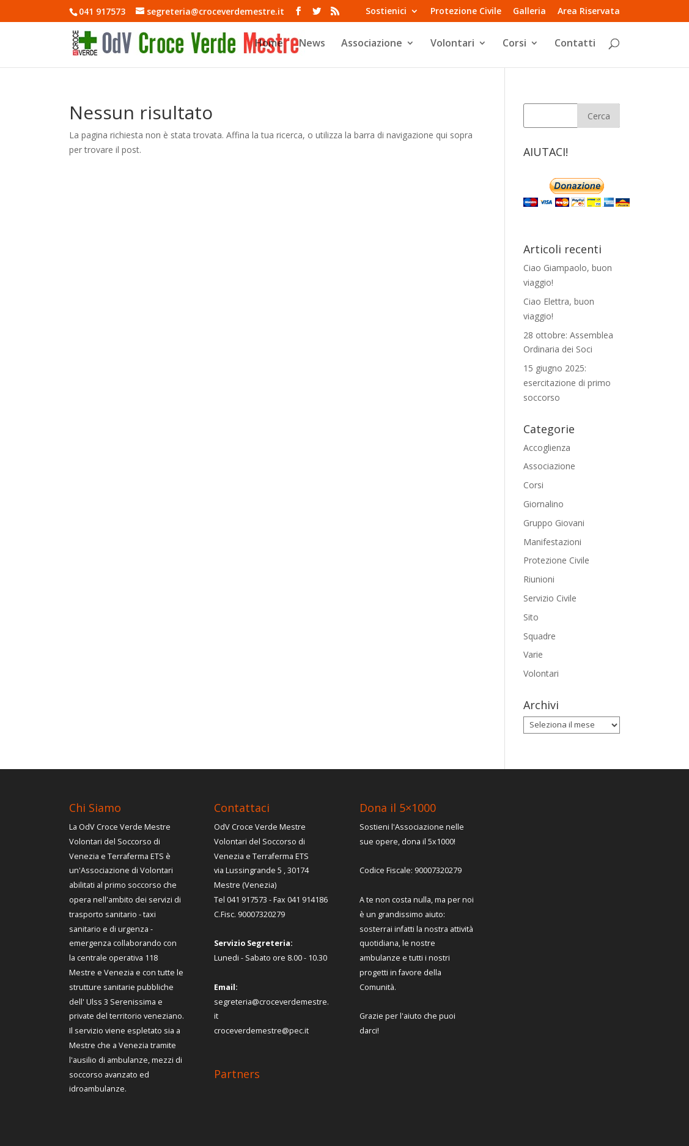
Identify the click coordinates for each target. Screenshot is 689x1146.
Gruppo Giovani (553, 523)
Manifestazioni (552, 542)
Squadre (539, 636)
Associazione (371, 44)
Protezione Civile (465, 12)
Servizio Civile (550, 598)
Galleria (529, 12)
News (312, 44)
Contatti (575, 44)
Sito (531, 617)
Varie (533, 654)
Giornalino (543, 504)
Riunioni (539, 579)
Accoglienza (546, 447)
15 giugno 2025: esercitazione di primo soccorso (567, 382)
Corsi (514, 44)
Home (269, 44)
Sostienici (386, 12)
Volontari (452, 44)
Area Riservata (589, 12)
